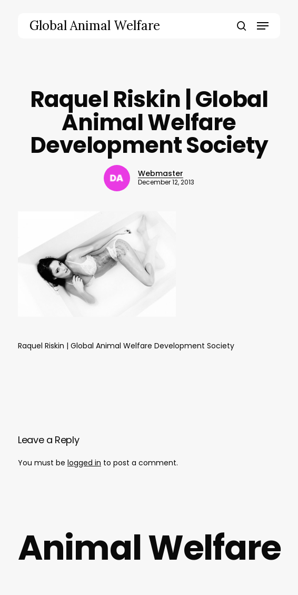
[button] (263, 26)
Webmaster (160, 173)
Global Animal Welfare (94, 25)
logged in (84, 462)
